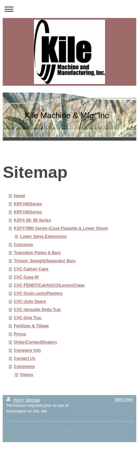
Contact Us (24, 358)
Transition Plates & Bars (37, 252)
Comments (24, 366)
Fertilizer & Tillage (31, 326)
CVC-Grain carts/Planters (38, 293)
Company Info (27, 350)
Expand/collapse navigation (69, 9)
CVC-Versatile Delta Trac (37, 309)
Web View (124, 399)
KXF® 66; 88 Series (32, 220)
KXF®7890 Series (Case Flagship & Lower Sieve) (61, 228)
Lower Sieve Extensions (43, 236)
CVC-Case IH (26, 277)
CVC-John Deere (30, 301)
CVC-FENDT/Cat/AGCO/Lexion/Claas (49, 285)
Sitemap (32, 400)
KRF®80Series (28, 212)
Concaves (23, 244)
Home (19, 195)
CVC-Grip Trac (28, 317)
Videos (26, 374)
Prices (20, 334)
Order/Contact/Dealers (35, 342)
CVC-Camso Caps (31, 269)
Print (14, 400)
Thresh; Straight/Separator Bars (45, 261)
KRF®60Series (28, 204)
